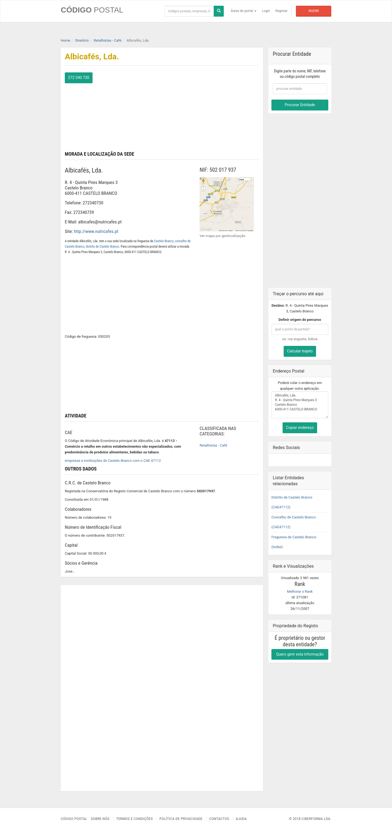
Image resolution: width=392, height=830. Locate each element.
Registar (281, 11)
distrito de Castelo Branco (102, 246)
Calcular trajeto (300, 351)
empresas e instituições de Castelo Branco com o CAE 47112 (113, 461)
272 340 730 (78, 77)
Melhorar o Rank (300, 591)
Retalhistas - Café (213, 445)
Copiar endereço (300, 427)
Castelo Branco (164, 241)
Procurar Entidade (300, 105)
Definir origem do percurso (299, 320)
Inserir (313, 11)
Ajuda (241, 819)
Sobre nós (100, 819)
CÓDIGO (92, 10)
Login (266, 11)
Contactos (219, 819)
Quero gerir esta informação (299, 654)
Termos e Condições (134, 819)
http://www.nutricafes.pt (96, 231)
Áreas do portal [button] (244, 11)
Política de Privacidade (181, 819)
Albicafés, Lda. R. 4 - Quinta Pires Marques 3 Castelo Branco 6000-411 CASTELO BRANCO (299, 404)
